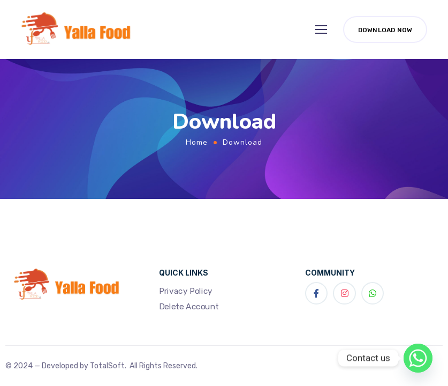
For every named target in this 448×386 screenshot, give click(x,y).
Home (197, 142)
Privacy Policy (185, 290)
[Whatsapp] (418, 358)
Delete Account (189, 306)
